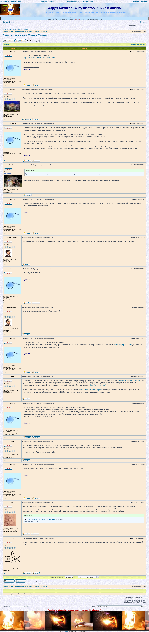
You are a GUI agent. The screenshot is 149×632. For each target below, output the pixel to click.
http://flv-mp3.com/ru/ (98, 385)
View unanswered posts (9, 29)
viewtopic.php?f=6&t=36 (123, 345)
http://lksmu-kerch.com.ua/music (129, 381)
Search (143, 22)
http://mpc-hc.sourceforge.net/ (92, 390)
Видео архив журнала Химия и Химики (25, 35)
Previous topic (135, 44)
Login (5, 22)
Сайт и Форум (41, 31)
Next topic (142, 44)
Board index (8, 31)
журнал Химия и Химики (24, 31)
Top (4, 85)
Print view (6, 44)
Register (12, 22)
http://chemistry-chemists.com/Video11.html (39, 58)
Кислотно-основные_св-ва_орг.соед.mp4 (41, 519)
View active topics (22, 29)
